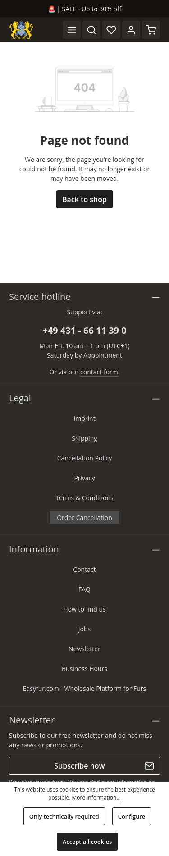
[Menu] (72, 30)
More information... (96, 797)
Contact (84, 569)
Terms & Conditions (84, 497)
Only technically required (64, 816)
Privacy (84, 478)
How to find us (84, 609)
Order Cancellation (84, 517)
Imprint (84, 418)
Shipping (84, 438)
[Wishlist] (111, 30)
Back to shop (84, 199)
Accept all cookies (87, 842)
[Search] (91, 30)
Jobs (84, 629)
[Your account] (131, 30)
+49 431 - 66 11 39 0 (84, 330)
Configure (131, 816)
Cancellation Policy (84, 458)
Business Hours (84, 668)
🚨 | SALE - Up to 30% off (85, 9)
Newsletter (84, 648)
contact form (99, 372)
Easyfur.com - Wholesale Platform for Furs (84, 688)
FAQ (84, 589)
